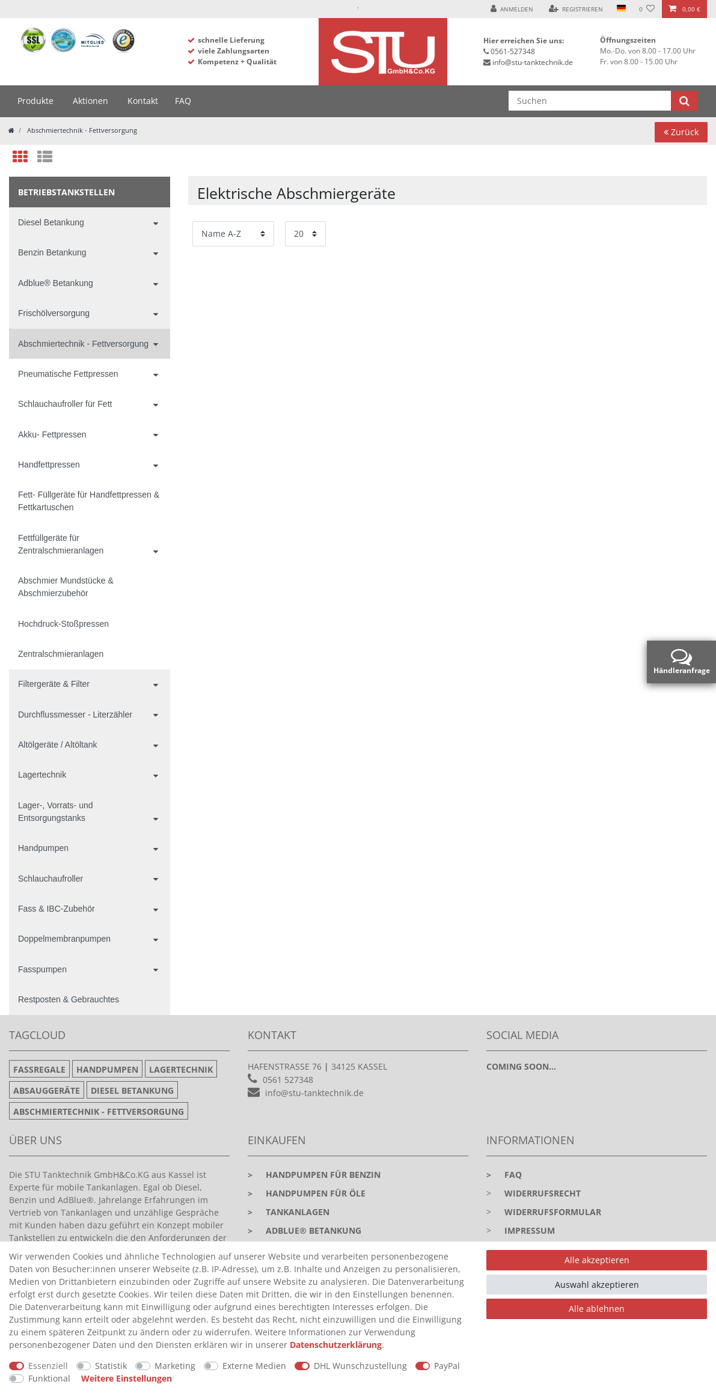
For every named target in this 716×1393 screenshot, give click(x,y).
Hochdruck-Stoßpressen (63, 624)
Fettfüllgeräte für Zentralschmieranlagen (60, 544)
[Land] (621, 9)
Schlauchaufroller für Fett (65, 404)
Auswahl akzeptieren (597, 1284)
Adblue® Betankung (55, 283)
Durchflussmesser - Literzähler (75, 714)
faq (504, 1174)
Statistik (111, 1365)
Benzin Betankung (52, 252)
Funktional (49, 1378)
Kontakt (142, 100)
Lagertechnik (42, 774)
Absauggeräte (46, 1090)
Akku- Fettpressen (52, 434)
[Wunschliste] (647, 9)
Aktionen (90, 100)
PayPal (447, 1365)
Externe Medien (254, 1365)
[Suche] (684, 101)
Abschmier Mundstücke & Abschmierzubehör (66, 587)
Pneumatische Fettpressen (68, 374)
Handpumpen (43, 848)
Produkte (35, 100)
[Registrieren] (576, 9)
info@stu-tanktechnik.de (532, 62)
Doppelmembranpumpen (64, 938)
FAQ (183, 100)
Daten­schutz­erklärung (336, 1344)
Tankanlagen (288, 1212)
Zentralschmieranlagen (60, 654)
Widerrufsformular (552, 1212)
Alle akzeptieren (597, 1260)
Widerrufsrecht (542, 1193)
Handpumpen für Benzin (314, 1174)
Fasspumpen (42, 969)
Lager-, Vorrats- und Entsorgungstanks (55, 811)
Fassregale (39, 1069)
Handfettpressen (49, 464)
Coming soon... (521, 1066)
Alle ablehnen (597, 1308)
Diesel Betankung (51, 222)
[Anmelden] (512, 9)
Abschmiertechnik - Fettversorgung (81, 130)
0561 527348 (288, 1079)
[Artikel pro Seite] (305, 233)
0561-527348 (513, 51)
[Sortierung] (233, 233)
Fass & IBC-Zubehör (56, 908)
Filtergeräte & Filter (54, 684)
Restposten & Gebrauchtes (68, 999)
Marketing (175, 1365)
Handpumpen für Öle (307, 1193)
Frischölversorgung (54, 313)
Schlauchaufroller (50, 878)
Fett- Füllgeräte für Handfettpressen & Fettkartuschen (88, 501)
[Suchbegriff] (590, 101)
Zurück (681, 132)
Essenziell (48, 1365)
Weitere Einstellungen (126, 1378)
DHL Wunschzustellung (360, 1365)
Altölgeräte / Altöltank (57, 744)
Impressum (529, 1230)
